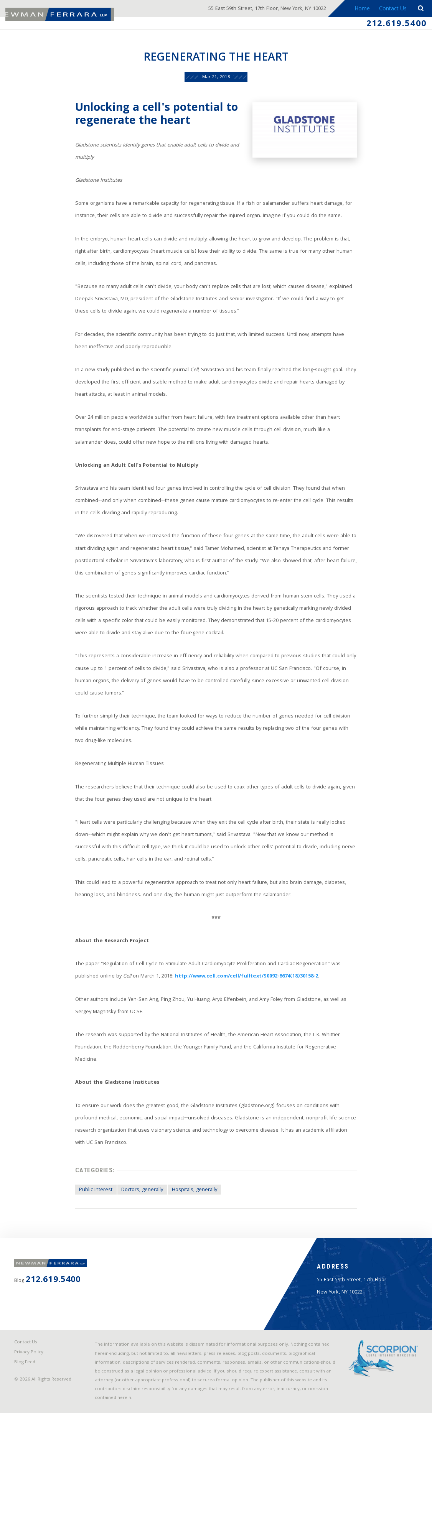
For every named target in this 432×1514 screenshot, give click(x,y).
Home (360, 9)
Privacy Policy (31, 1447)
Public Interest (82, 1256)
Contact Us (391, 9)
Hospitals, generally (189, 1256)
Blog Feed (27, 1458)
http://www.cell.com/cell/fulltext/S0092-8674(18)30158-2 (219, 1038)
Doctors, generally (132, 1256)
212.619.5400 (393, 24)
